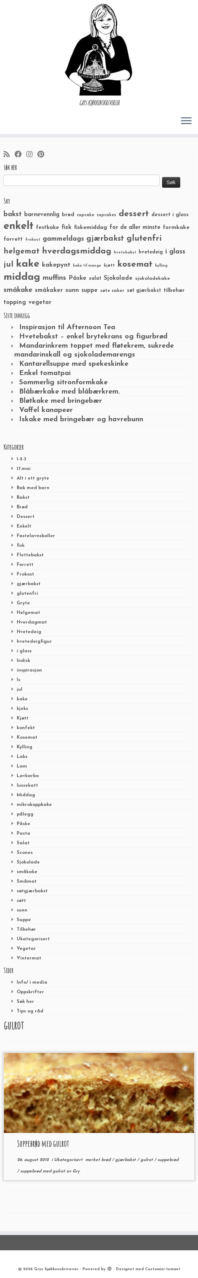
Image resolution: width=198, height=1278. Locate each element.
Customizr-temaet (162, 1269)
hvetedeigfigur (34, 641)
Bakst (23, 497)
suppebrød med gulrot (43, 1171)
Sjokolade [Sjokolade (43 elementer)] (118, 278)
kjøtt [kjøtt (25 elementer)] (109, 265)
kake (22, 699)
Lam (22, 766)
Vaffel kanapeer (46, 410)
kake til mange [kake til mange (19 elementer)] (87, 266)
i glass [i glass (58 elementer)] (175, 251)
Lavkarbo (28, 776)
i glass (24, 651)
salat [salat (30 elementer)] (95, 278)
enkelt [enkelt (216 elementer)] (18, 226)
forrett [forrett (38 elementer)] (13, 239)
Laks (22, 756)
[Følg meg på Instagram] (31, 155)
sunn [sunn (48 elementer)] (72, 290)
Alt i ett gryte (33, 478)
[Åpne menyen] (186, 121)
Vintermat (29, 958)
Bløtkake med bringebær (60, 401)
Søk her (25, 1001)
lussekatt (27, 785)
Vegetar (26, 948)
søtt (21, 900)
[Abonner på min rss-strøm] (9, 155)
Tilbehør (26, 929)
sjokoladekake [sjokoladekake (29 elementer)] (152, 278)
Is (18, 680)
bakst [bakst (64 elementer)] (13, 214)
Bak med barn (33, 488)
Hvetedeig (29, 632)
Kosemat (27, 737)
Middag (26, 795)
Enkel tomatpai (45, 373)
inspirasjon (29, 670)
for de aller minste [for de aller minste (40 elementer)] (134, 227)
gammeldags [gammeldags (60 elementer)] (63, 238)
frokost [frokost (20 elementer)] (32, 240)
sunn (22, 910)
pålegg (25, 814)
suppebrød (167, 1160)
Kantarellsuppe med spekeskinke (73, 364)
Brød (22, 507)
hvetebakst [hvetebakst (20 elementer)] (125, 253)
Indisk (23, 660)
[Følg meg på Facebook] (20, 155)
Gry (76, 1171)
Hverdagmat (32, 622)
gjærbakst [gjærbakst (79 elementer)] (105, 238)
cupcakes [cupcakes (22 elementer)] (106, 215)
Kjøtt (22, 718)
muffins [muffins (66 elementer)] (54, 278)
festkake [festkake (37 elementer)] (47, 227)
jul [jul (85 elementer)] (9, 264)
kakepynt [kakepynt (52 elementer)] (56, 265)
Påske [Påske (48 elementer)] (77, 278)
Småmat (27, 881)
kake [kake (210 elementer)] (27, 264)
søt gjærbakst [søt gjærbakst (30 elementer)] (144, 290)
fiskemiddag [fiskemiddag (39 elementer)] (90, 227)
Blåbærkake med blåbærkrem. (69, 391)
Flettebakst (30, 555)
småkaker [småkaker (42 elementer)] (49, 290)
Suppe (24, 920)
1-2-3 (21, 459)
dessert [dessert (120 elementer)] (134, 214)
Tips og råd (30, 1011)
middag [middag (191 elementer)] (22, 277)
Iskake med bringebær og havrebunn (81, 419)
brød (106, 1160)
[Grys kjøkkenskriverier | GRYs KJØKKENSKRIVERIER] (99, 50)
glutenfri (27, 593)
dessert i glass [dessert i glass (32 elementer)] (170, 215)
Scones (25, 852)
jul (19, 689)
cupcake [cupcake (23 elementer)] (85, 215)
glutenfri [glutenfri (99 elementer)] (144, 239)
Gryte (23, 603)
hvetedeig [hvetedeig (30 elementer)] (151, 252)
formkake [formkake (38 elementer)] (176, 227)
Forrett (25, 564)
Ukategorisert (33, 939)
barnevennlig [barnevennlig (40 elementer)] (41, 215)
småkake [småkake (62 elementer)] (18, 290)
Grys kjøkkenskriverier (56, 1269)
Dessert (25, 516)
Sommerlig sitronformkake (63, 382)
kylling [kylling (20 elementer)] (161, 266)
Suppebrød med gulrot (43, 1143)
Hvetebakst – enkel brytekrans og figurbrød (93, 336)
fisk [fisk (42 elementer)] (66, 227)
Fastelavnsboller (36, 536)
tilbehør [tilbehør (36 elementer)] (174, 290)
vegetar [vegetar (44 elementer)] (40, 302)
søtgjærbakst (32, 891)
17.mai (24, 468)
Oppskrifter (30, 992)
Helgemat (28, 612)
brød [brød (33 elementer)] (68, 215)
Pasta (23, 833)
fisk (21, 545)
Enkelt (24, 526)
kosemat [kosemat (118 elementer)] (134, 264)
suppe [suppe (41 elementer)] (89, 290)
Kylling (24, 747)
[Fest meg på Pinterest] (43, 155)
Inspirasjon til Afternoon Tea (67, 327)
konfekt (26, 728)
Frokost (25, 574)
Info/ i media (32, 982)
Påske (23, 824)
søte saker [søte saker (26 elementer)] (112, 290)
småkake (27, 872)
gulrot (147, 1160)
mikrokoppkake (34, 804)
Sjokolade (28, 862)
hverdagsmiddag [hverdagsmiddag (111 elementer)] (76, 251)
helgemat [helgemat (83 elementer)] (21, 251)
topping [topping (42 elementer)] (15, 302)
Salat (23, 843)
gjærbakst (29, 584)
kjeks (22, 708)
